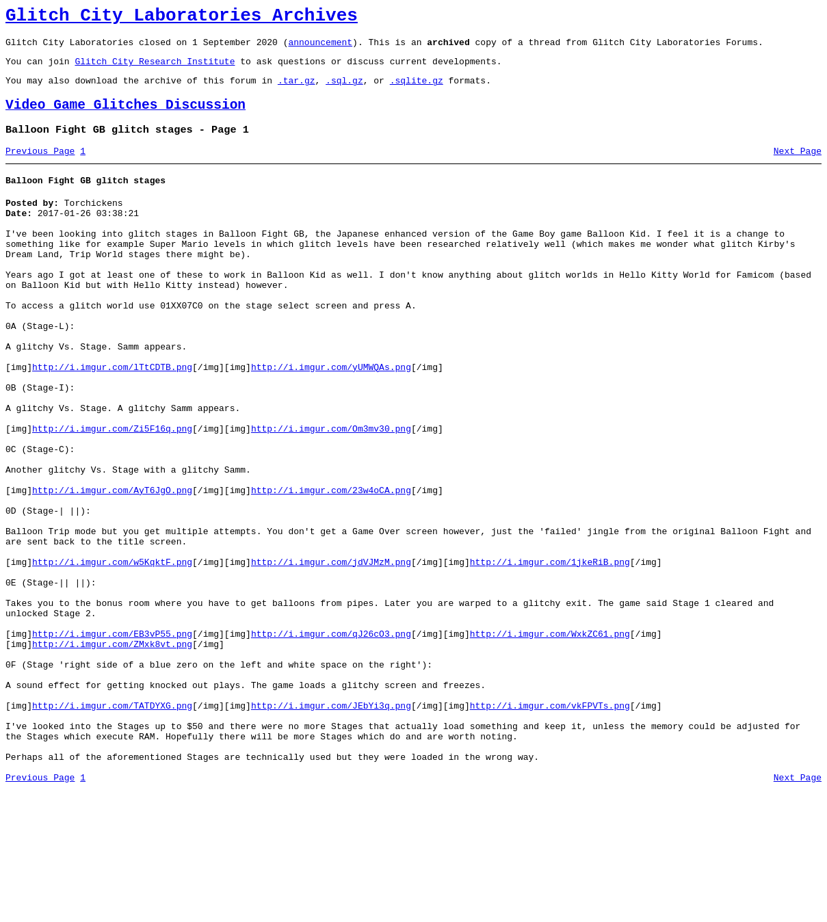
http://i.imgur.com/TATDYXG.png (112, 825)
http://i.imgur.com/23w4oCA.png (331, 566)
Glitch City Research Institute (155, 69)
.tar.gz (296, 90)
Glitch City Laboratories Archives (181, 17)
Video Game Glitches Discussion (125, 117)
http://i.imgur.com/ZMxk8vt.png (112, 751)
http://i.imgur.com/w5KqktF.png (112, 652)
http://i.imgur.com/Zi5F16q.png (112, 492)
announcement (320, 48)
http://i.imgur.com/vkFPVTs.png (550, 825)
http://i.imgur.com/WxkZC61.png (550, 739)
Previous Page (40, 167)
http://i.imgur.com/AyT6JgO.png (112, 566)
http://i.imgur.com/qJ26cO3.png (331, 739)
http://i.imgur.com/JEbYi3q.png (331, 825)
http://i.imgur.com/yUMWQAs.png (331, 418)
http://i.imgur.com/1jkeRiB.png (550, 652)
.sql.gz (344, 90)
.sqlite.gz (416, 90)
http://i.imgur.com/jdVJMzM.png (331, 652)
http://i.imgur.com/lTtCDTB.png (112, 418)
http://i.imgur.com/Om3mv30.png (331, 492)
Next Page (798, 167)
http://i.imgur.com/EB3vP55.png (112, 739)
